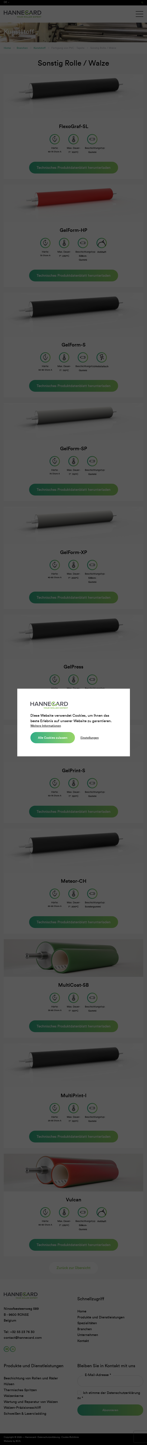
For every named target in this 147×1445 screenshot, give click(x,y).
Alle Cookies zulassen (52, 737)
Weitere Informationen (45, 726)
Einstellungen (90, 737)
